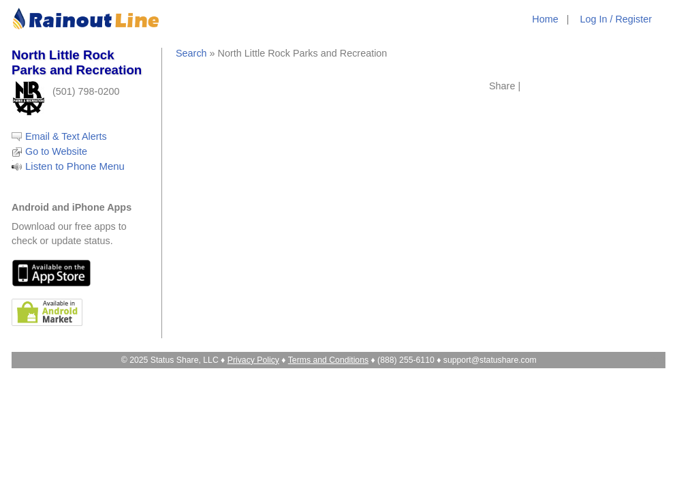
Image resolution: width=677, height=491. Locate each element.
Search (191, 53)
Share (502, 85)
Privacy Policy (253, 360)
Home (545, 19)
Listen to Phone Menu (75, 166)
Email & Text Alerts (66, 136)
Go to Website (56, 151)
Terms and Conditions (328, 360)
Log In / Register (616, 19)
